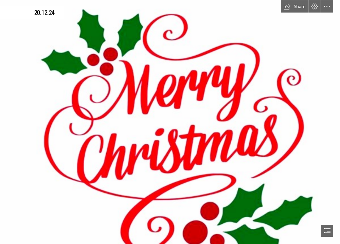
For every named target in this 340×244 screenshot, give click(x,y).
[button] (294, 6)
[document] (170, 122)
